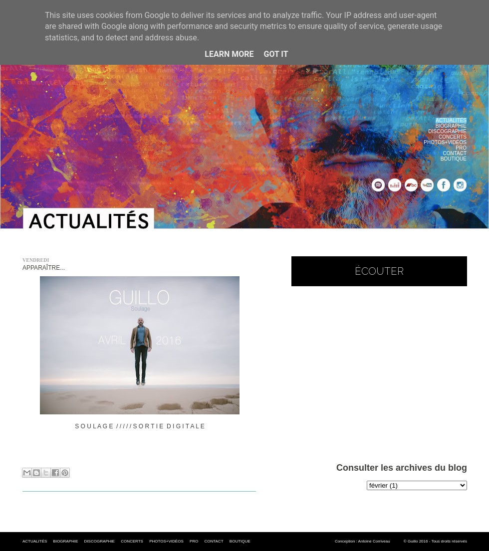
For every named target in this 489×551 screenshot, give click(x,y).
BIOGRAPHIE (451, 126)
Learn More (229, 54)
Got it (275, 54)
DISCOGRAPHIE (447, 131)
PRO (461, 148)
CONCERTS (453, 137)
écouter (379, 271)
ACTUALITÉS (34, 541)
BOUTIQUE (454, 159)
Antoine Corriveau (374, 541)
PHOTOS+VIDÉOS (445, 142)
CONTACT (455, 153)
